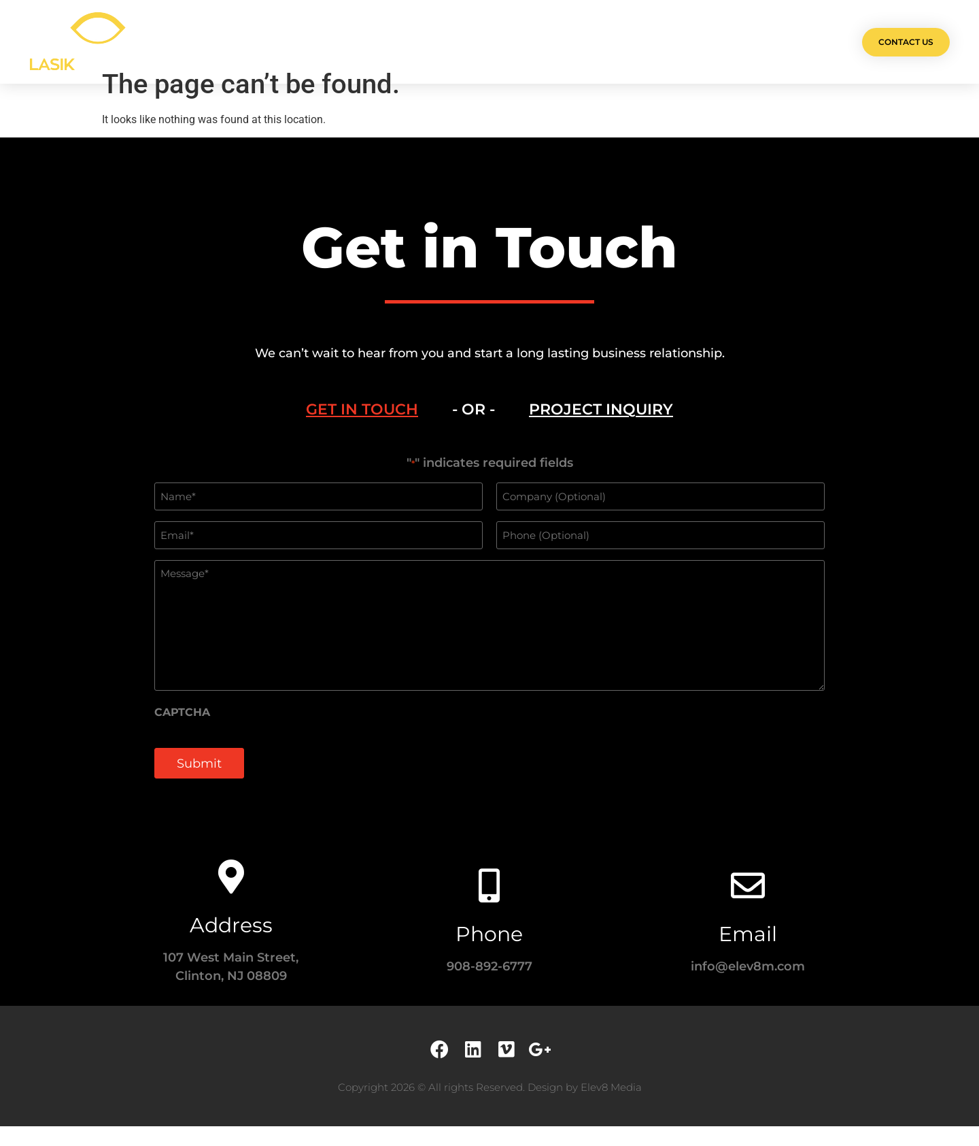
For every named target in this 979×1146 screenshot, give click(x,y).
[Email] (748, 905)
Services (443, 42)
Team (503, 42)
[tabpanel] (489, 645)
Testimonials (574, 42)
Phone (489, 953)
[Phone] (489, 905)
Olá (313, 42)
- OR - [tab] (473, 430)
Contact (653, 42)
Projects (371, 42)
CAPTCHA (182, 732)
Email (748, 953)
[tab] (362, 431)
